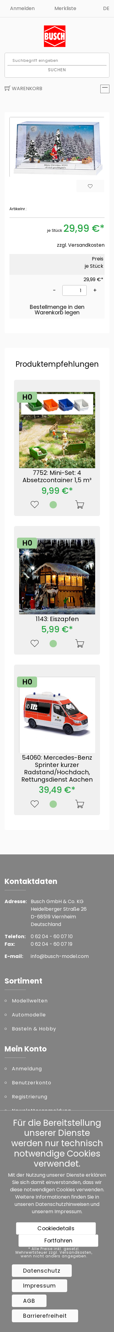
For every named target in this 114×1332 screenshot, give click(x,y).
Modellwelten (30, 1000)
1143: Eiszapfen (57, 619)
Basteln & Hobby (34, 1028)
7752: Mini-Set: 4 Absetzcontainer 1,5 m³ (57, 476)
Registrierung (29, 1096)
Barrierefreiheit (45, 1316)
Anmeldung (27, 1068)
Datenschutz (41, 1270)
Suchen (57, 69)
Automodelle (29, 1014)
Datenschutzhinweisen (62, 1204)
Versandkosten (86, 245)
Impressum (67, 1211)
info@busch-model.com (60, 956)
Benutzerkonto (31, 1082)
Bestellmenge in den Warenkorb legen (57, 309)
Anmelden (22, 8)
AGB (29, 1301)
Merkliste (65, 8)
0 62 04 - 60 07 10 (52, 936)
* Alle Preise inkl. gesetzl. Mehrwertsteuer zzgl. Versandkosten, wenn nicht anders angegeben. (54, 1252)
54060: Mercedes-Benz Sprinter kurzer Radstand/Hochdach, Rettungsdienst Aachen (57, 768)
